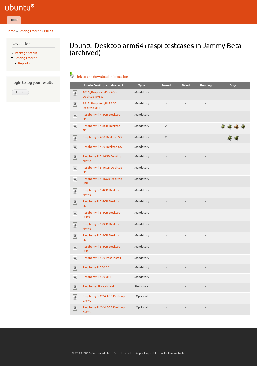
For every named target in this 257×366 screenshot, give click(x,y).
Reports (24, 63)
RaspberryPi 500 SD (96, 267)
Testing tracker (30, 31)
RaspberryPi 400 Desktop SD (102, 137)
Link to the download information (98, 77)
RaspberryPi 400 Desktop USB (103, 146)
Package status (26, 53)
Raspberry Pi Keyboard (98, 286)
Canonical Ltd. (101, 353)
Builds (48, 31)
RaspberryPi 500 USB (97, 276)
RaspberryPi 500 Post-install (102, 257)
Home (14, 19)
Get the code (123, 353)
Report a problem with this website (160, 353)
